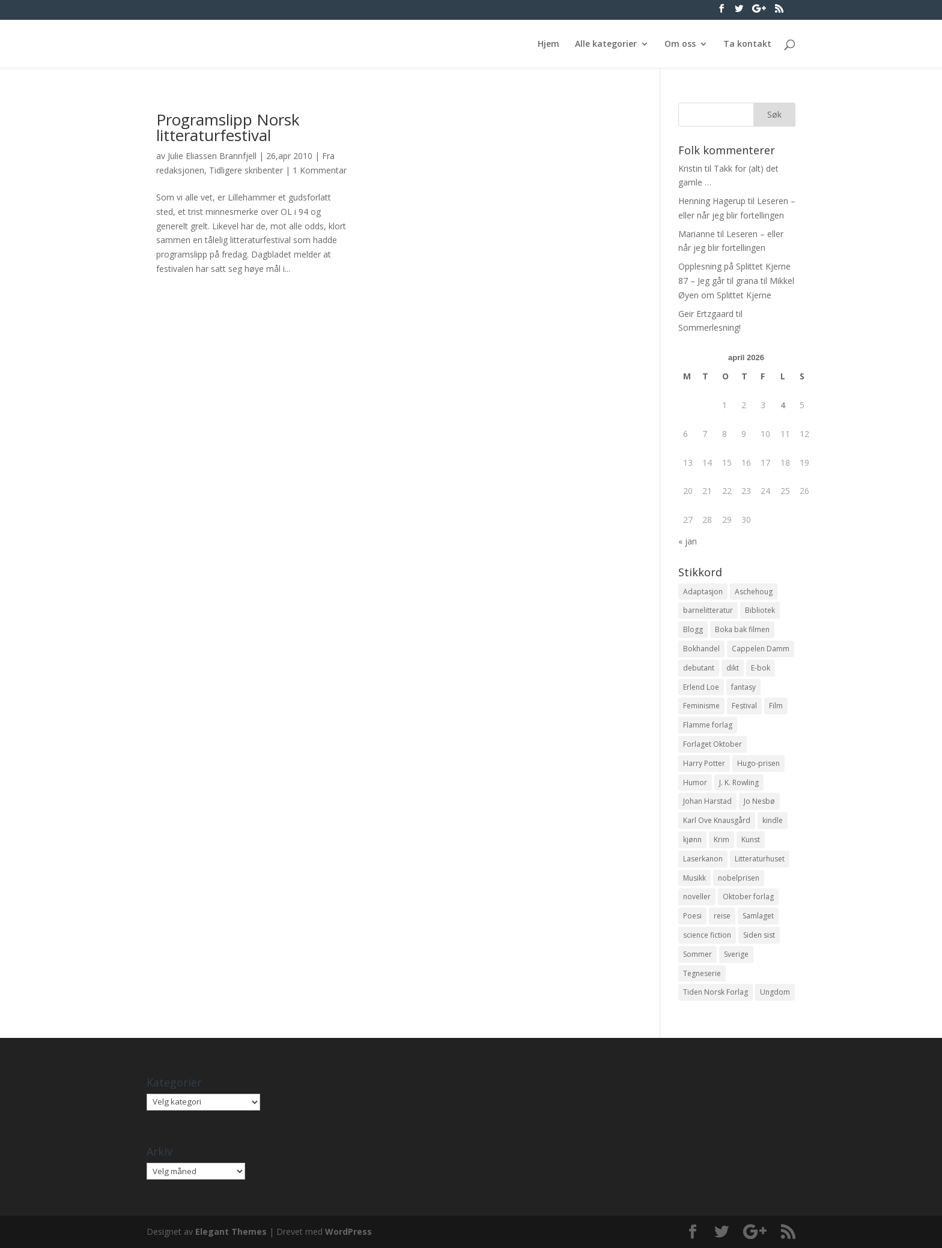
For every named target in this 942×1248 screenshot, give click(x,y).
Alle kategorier (606, 44)
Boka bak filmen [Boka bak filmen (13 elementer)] (742, 629)
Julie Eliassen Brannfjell (212, 155)
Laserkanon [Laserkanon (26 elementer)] (703, 859)
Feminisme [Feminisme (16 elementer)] (701, 706)
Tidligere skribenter (246, 170)
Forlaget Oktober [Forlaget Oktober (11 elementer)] (712, 744)
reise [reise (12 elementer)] (722, 916)
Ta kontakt (747, 44)
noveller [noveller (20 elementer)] (697, 896)
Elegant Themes (231, 1231)
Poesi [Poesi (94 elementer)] (692, 916)
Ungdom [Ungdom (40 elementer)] (775, 992)
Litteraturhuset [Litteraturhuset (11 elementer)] (760, 859)
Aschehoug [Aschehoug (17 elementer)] (754, 591)
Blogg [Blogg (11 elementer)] (693, 629)
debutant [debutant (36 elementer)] (698, 668)
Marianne (696, 234)
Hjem (548, 44)
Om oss (680, 44)
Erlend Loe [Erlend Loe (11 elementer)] (701, 687)
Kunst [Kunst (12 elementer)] (750, 839)
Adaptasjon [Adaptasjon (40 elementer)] (703, 591)
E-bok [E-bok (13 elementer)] (760, 668)
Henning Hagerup (712, 200)
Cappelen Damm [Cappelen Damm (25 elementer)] (760, 649)
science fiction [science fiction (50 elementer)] (707, 935)
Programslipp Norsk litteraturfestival (228, 127)
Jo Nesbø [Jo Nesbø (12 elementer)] (759, 801)
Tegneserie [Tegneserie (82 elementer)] (702, 973)
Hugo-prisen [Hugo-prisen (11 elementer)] (758, 763)
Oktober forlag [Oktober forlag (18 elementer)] (748, 896)
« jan (687, 541)
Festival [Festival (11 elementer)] (744, 706)
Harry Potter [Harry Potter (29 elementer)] (704, 763)
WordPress (348, 1231)
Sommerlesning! (709, 327)
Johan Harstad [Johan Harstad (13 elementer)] (707, 801)
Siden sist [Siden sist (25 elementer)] (759, 935)
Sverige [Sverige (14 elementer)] (736, 954)
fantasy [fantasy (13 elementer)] (743, 687)
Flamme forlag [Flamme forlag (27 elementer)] (707, 725)
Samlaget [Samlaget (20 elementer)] (758, 916)
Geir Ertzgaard (706, 313)
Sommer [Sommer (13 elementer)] (697, 954)
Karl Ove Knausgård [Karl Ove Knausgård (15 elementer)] (716, 820)
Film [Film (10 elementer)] (776, 706)
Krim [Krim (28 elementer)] (721, 839)
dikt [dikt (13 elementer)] (732, 668)
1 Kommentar (320, 170)
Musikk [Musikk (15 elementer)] (694, 878)
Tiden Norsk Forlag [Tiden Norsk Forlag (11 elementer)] (715, 992)
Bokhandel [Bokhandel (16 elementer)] (701, 649)
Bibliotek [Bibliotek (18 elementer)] (760, 610)
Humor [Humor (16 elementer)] (695, 782)
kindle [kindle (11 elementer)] (772, 820)
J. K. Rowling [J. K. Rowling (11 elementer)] (739, 782)
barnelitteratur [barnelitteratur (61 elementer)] (708, 610)
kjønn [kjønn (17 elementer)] (692, 839)
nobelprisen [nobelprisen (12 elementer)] (738, 878)
